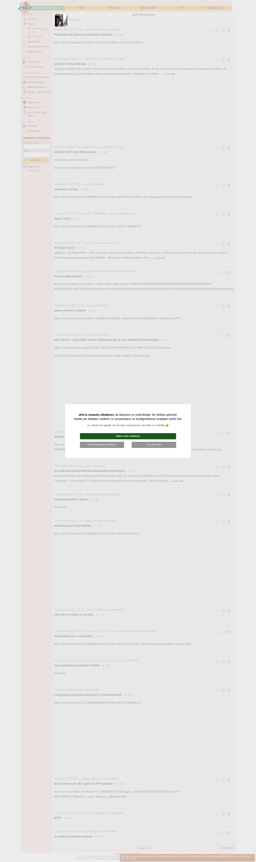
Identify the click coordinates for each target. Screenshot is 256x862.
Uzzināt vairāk (154, 444)
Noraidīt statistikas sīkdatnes (102, 444)
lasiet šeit (175, 419)
